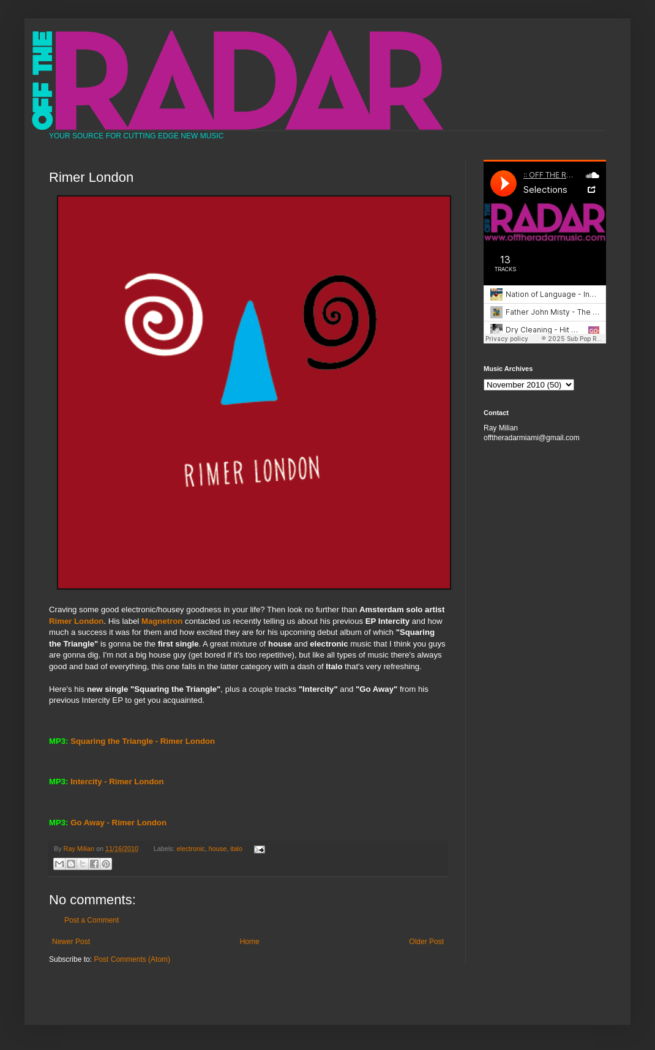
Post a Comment (91, 920)
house (217, 848)
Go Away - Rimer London (118, 822)
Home (250, 941)
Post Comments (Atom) (132, 959)
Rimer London (76, 621)
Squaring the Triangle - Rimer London (142, 741)
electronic (191, 848)
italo (236, 848)
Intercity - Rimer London (116, 781)
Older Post (426, 941)
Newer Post (71, 941)
